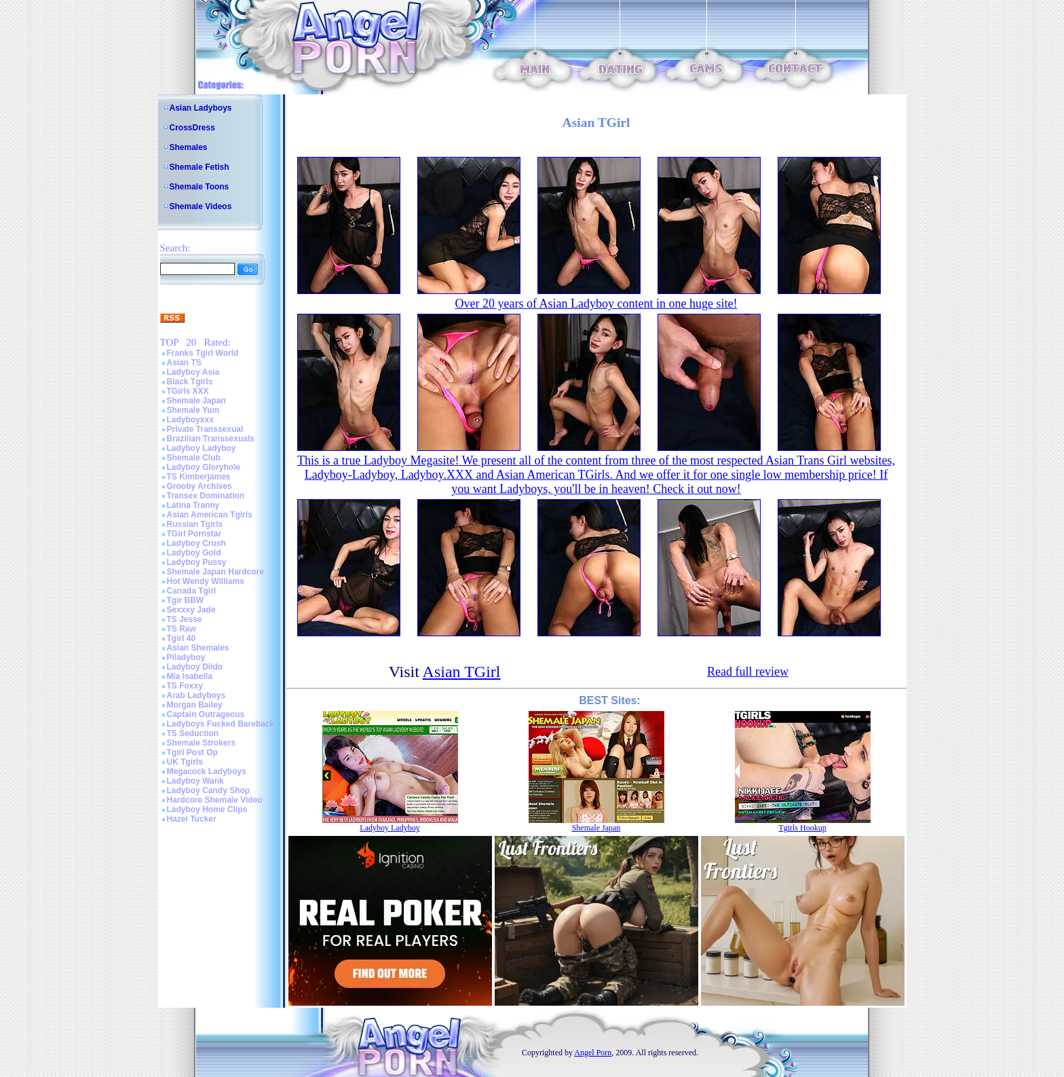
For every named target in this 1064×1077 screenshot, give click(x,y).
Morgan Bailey (195, 705)
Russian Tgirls (195, 524)
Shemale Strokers (201, 743)
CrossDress (192, 127)
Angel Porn (592, 1052)
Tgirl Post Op (192, 752)
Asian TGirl (462, 671)
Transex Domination (206, 495)
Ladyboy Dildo (195, 667)
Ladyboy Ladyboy (201, 448)
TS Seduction (193, 733)
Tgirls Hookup (802, 828)
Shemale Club (194, 457)
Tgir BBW (185, 600)
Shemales (189, 147)
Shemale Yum (193, 410)
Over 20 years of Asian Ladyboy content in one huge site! (596, 303)
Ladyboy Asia (193, 372)
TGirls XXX (188, 391)
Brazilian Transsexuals (210, 438)
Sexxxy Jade (191, 610)
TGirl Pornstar (194, 533)
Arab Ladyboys (196, 695)
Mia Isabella (189, 676)
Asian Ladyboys (201, 108)
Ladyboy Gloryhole (204, 467)
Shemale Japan (196, 400)
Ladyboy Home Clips (207, 809)
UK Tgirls (185, 762)
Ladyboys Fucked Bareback (221, 724)
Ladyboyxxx (190, 419)
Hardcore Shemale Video (215, 800)
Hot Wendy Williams (205, 581)
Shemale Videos (201, 206)
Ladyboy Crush (196, 543)
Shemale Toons (199, 186)
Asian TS (184, 362)
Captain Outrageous (206, 714)
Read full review (747, 671)
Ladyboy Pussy (197, 562)
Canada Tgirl (191, 591)
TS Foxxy (185, 686)
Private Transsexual (205, 429)
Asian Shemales (198, 648)
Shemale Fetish (199, 167)
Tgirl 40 (181, 638)
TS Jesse (184, 619)
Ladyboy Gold (194, 553)
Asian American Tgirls (209, 514)
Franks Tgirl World (203, 353)
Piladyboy (186, 657)
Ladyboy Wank (195, 781)
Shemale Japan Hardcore (215, 572)
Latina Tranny (193, 505)
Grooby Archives (199, 486)
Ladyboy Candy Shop (208, 790)
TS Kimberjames (199, 476)
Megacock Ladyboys (206, 771)
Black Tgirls (190, 381)
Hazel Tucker (191, 819)
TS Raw (181, 629)
